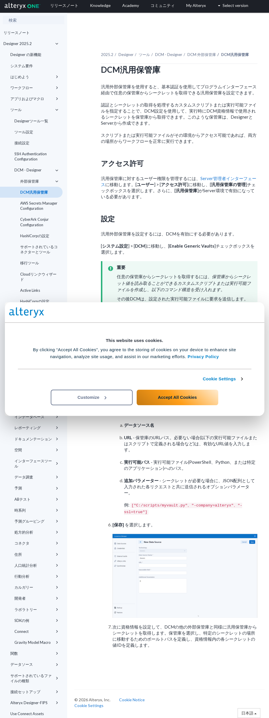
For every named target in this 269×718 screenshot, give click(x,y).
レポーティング (36, 427)
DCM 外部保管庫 (201, 54)
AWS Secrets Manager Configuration (38, 206)
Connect (36, 631)
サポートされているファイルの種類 (34, 678)
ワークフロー (34, 87)
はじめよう (34, 76)
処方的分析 (36, 532)
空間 (36, 450)
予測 (36, 488)
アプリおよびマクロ (34, 98)
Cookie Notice (132, 699)
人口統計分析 (36, 565)
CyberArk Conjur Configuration (34, 222)
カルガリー (36, 587)
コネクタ (36, 543)
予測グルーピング (36, 521)
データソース (34, 664)
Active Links (30, 290)
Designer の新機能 (25, 54)
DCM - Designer (36, 170)
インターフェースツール (36, 463)
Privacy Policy (203, 356)
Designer (125, 54)
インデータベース (36, 416)
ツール (34, 109)
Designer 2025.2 (30, 43)
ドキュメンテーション (36, 439)
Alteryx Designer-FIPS (34, 702)
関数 (34, 653)
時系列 (36, 510)
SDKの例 (36, 620)
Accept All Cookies (177, 397)
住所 (36, 554)
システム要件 (21, 65)
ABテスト (36, 499)
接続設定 (21, 143)
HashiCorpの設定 (34, 235)
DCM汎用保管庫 (34, 192)
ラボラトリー (36, 609)
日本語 (249, 712)
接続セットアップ (34, 691)
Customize (92, 397)
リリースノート (16, 32)
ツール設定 (23, 132)
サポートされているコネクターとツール (39, 249)
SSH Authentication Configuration (30, 156)
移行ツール (29, 263)
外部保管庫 (39, 181)
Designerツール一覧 (31, 121)
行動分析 (36, 576)
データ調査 (36, 477)
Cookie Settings (219, 378)
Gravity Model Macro (36, 642)
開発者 (36, 598)
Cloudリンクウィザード (38, 277)
